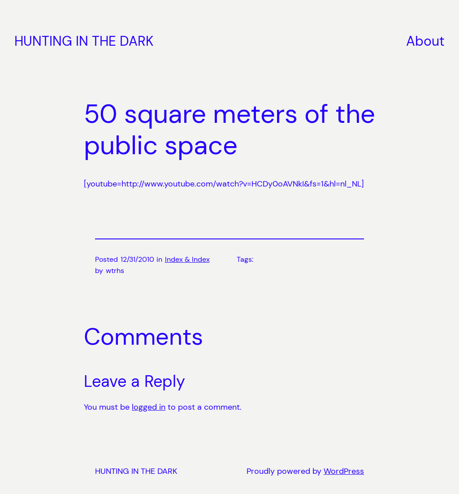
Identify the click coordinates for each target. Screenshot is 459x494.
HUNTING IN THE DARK (84, 41)
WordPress (344, 471)
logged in (148, 407)
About (425, 41)
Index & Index (187, 259)
